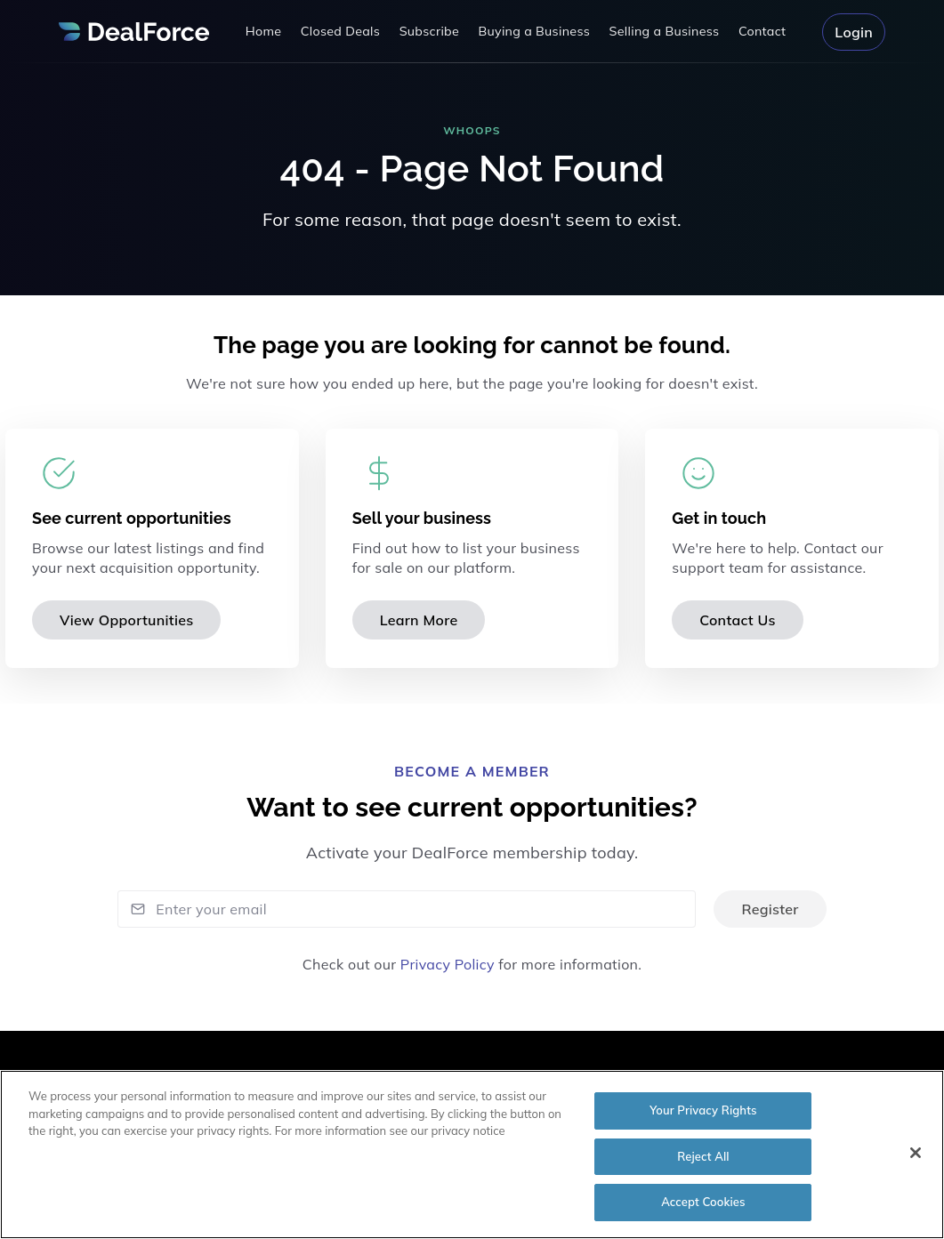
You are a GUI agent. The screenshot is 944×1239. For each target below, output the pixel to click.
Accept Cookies (703, 1209)
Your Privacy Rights (703, 1116)
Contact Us (737, 620)
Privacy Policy (447, 964)
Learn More (419, 620)
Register (769, 909)
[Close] (915, 1159)
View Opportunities (126, 620)
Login (854, 32)
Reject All (703, 1162)
